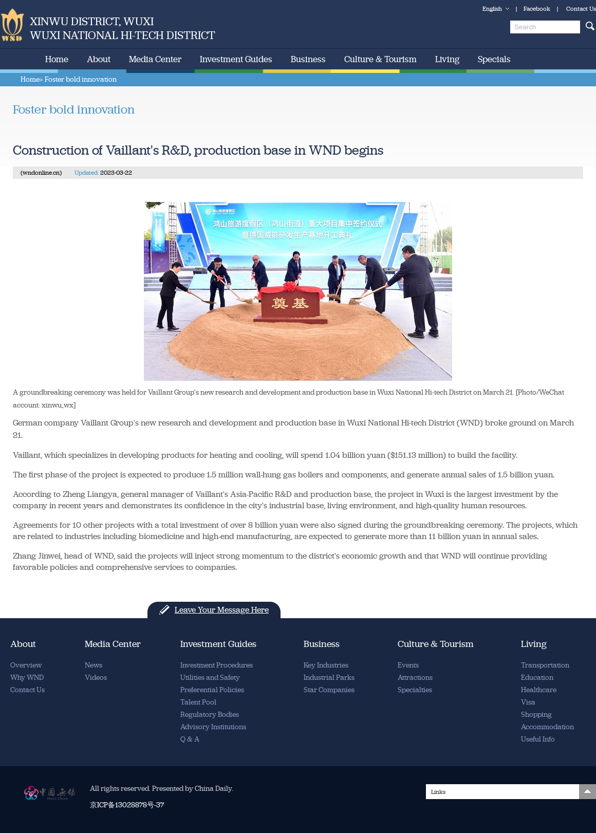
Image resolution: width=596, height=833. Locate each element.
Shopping (536, 714)
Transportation (545, 665)
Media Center (155, 59)
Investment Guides (236, 59)
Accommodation (547, 727)
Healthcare (538, 690)
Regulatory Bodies (209, 714)
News (93, 665)
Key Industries (326, 665)
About (98, 59)
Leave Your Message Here (222, 610)
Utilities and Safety (210, 677)
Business (308, 59)
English (492, 8)
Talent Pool (198, 702)
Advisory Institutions (213, 727)
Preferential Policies (212, 690)
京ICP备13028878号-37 (127, 805)
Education (537, 677)
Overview (26, 665)
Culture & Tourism (380, 59)
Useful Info (538, 739)
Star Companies (329, 690)
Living (447, 59)
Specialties (415, 690)
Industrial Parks (329, 677)
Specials (494, 59)
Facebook (537, 8)
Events (408, 665)
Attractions (415, 677)
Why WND (27, 677)
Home (56, 59)
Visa (528, 702)
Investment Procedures (216, 665)
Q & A (189, 739)
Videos (96, 677)
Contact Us (581, 8)
